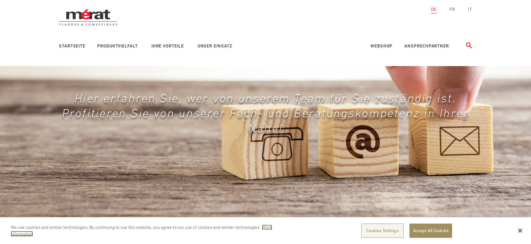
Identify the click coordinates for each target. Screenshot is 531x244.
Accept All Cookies (430, 232)
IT (470, 9)
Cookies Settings (382, 232)
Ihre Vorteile (167, 45)
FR (452, 9)
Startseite (72, 45)
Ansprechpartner (426, 45)
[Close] (520, 232)
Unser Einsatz (214, 45)
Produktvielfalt (117, 45)
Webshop (381, 45)
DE (434, 9)
